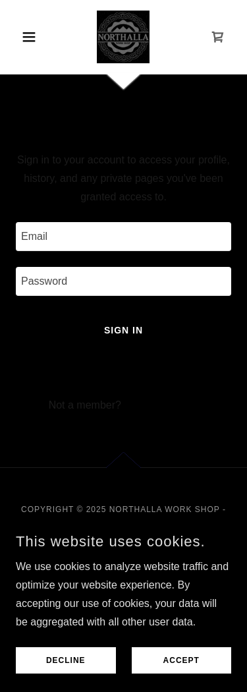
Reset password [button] (123, 372)
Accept (181, 660)
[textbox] (123, 236)
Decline (66, 660)
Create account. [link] (161, 405)
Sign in (123, 330)
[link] (123, 37)
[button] (32, 37)
